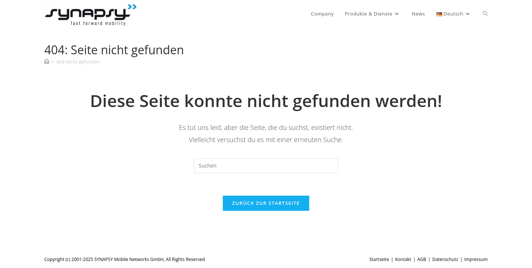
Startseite (379, 259)
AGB (421, 259)
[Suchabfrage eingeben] (266, 165)
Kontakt (403, 259)
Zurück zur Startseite (266, 203)
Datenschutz (445, 259)
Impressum (476, 259)
